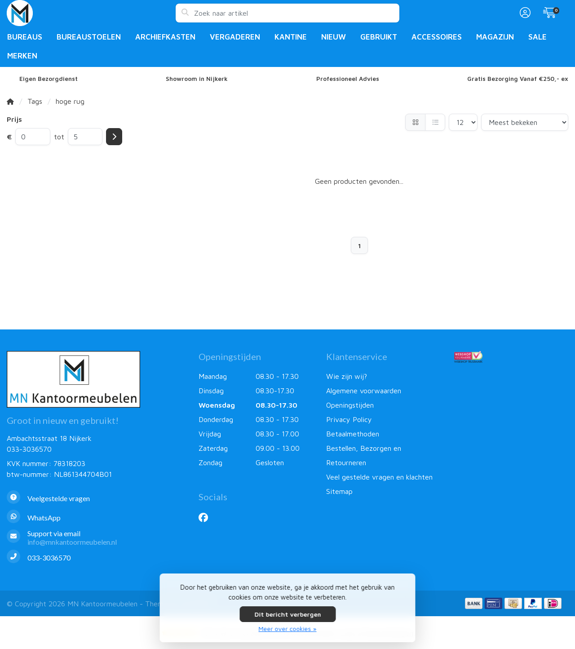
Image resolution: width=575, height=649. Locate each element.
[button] (524, 13)
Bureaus (24, 36)
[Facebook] (207, 517)
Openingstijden (350, 405)
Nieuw (333, 36)
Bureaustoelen (89, 36)
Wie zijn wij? (346, 376)
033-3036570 (29, 449)
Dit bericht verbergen (287, 614)
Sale (537, 36)
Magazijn (495, 36)
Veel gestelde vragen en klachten (379, 477)
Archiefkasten (165, 36)
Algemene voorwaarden (363, 391)
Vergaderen (235, 36)
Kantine (290, 36)
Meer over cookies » (288, 628)
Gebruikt (378, 36)
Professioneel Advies (347, 78)
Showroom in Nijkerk (197, 78)
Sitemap (339, 491)
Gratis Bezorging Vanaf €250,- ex (517, 78)
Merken (22, 55)
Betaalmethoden (352, 434)
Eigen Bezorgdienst (48, 78)
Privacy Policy (349, 419)
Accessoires (436, 36)
